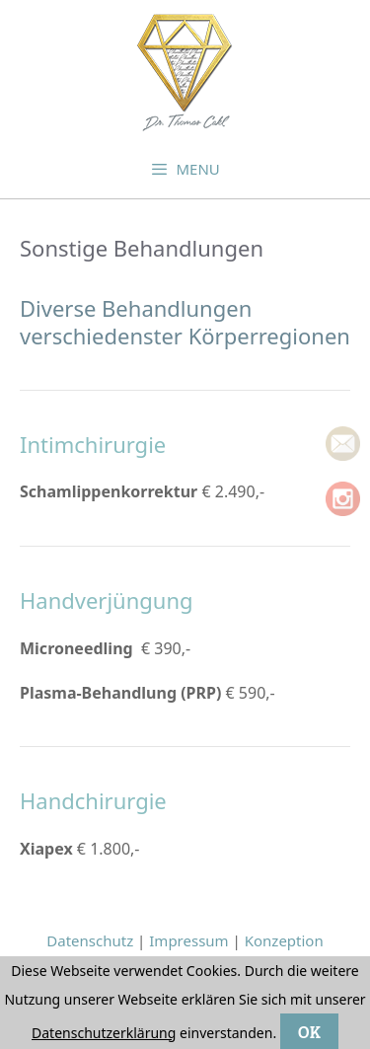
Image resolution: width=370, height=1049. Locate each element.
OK (309, 1031)
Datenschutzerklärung (104, 1032)
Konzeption (284, 940)
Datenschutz (89, 940)
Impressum (188, 940)
